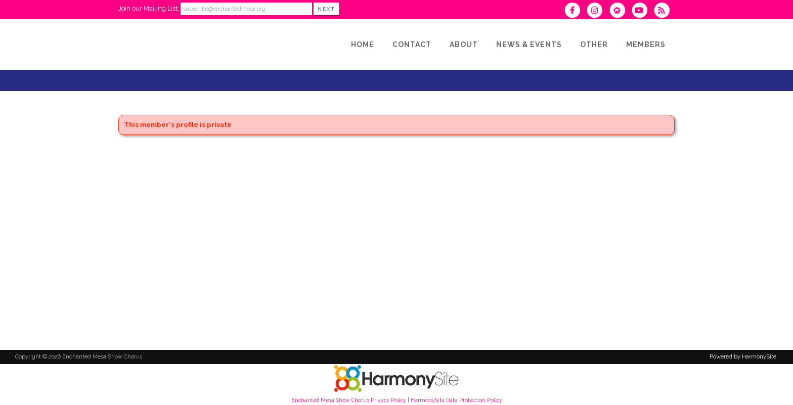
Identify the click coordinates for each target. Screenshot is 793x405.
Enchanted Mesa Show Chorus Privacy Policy (348, 400)
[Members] (646, 44)
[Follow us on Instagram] (598, 11)
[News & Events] (529, 44)
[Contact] (411, 44)
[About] (463, 44)
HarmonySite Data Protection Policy (456, 400)
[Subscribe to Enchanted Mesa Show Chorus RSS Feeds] (664, 11)
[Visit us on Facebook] (575, 11)
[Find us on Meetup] (620, 11)
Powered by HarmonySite (743, 356)
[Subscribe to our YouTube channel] (643, 11)
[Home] (362, 44)
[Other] (594, 44)
